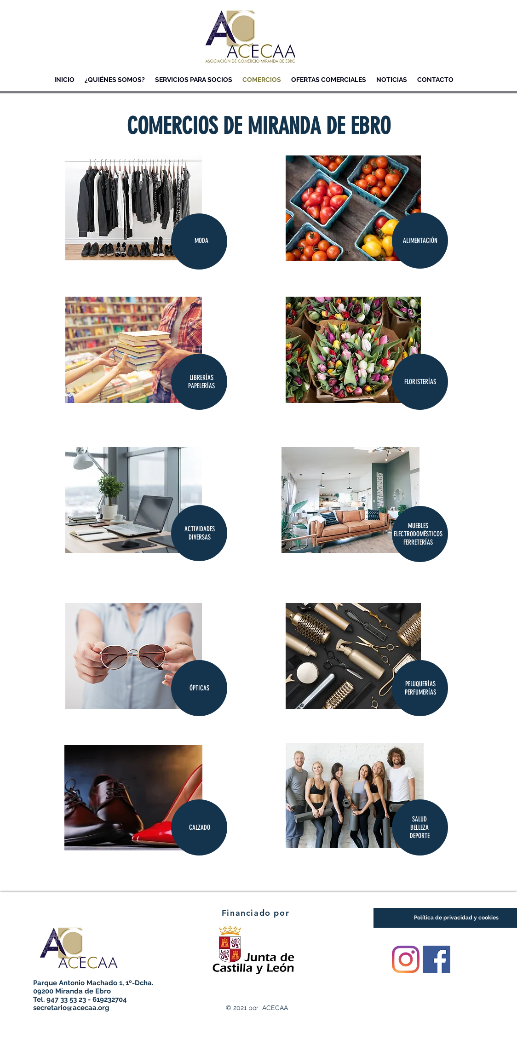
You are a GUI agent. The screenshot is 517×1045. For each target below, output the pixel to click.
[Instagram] (405, 959)
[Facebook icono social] (436, 959)
